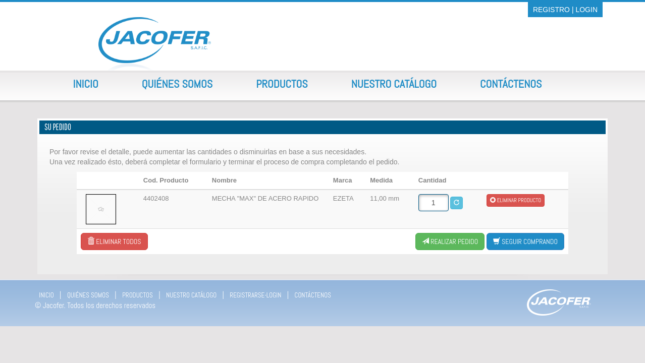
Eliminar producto (515, 200)
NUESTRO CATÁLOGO (191, 295)
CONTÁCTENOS (313, 295)
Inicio (85, 84)
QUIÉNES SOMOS (88, 295)
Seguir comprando (525, 241)
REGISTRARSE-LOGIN (255, 295)
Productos (282, 84)
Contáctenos (511, 84)
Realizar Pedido (450, 241)
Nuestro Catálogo (394, 84)
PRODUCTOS (137, 295)
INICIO (46, 295)
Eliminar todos (114, 241)
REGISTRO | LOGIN (565, 10)
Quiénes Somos (177, 84)
